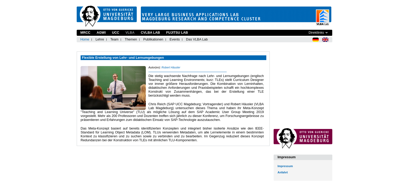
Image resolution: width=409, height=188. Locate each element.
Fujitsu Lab (177, 32)
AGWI (101, 32)
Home (84, 39)
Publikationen (153, 39)
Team (114, 39)
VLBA (130, 32)
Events (175, 39)
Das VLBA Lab (197, 39)
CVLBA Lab (150, 32)
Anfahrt (283, 172)
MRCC (85, 32)
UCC (115, 32)
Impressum (285, 166)
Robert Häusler (170, 67)
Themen (131, 39)
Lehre (99, 39)
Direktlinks (316, 32)
